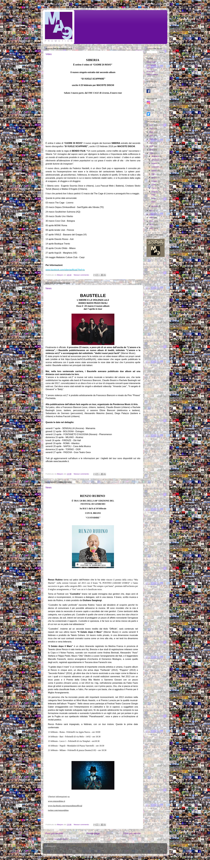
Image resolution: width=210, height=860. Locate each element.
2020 (151, 146)
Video (49, 54)
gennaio (154, 206)
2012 (151, 228)
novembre (155, 160)
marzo (154, 188)
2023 (151, 136)
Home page (93, 833)
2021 (151, 143)
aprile (153, 185)
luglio (153, 174)
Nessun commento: (82, 275)
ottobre (154, 163)
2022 (151, 139)
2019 (151, 150)
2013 (151, 225)
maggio (154, 181)
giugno (154, 177)
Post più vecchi (131, 833)
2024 (151, 132)
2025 (151, 129)
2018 (151, 153)
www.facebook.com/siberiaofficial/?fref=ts (65, 270)
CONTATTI (151, 71)
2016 (151, 214)
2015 (151, 218)
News (49, 288)
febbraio (155, 192)
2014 (151, 221)
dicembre (155, 156)
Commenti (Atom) (60, 839)
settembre (155, 167)
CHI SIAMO (151, 65)
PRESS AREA (152, 75)
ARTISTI (150, 68)
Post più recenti (54, 833)
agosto (154, 170)
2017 (151, 211)
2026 (151, 125)
